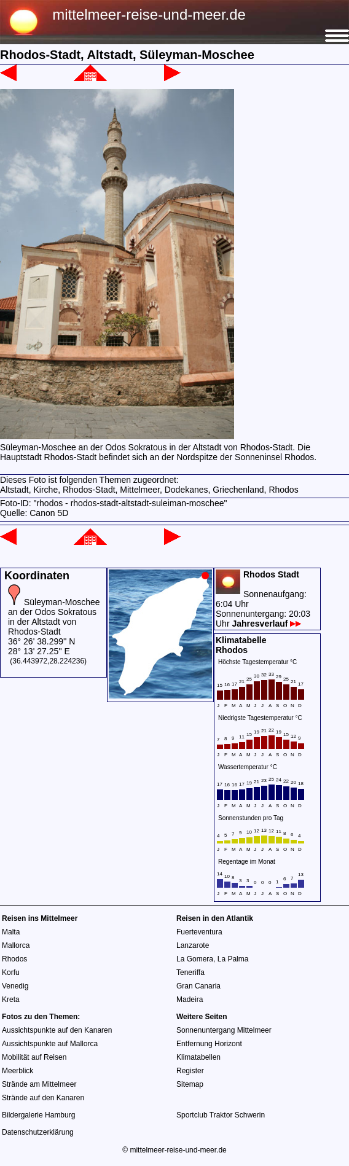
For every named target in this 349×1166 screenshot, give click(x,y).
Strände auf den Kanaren (43, 1098)
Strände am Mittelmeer (39, 1084)
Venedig (15, 986)
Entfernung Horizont (209, 1043)
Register (190, 1070)
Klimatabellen (198, 1057)
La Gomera (194, 959)
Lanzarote (192, 945)
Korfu (11, 972)
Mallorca (15, 945)
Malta (11, 932)
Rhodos (14, 959)
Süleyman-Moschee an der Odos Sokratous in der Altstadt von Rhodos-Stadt (54, 616)
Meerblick (17, 1070)
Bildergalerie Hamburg (38, 1115)
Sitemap (189, 1084)
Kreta (11, 999)
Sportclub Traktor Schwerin (220, 1115)
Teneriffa (190, 972)
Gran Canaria (198, 986)
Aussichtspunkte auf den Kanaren (57, 1030)
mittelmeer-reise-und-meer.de (149, 14)
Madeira (189, 999)
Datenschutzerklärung (38, 1132)
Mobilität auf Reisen (34, 1057)
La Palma (233, 959)
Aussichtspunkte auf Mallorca (50, 1043)
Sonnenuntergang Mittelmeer (224, 1030)
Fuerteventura (199, 932)
